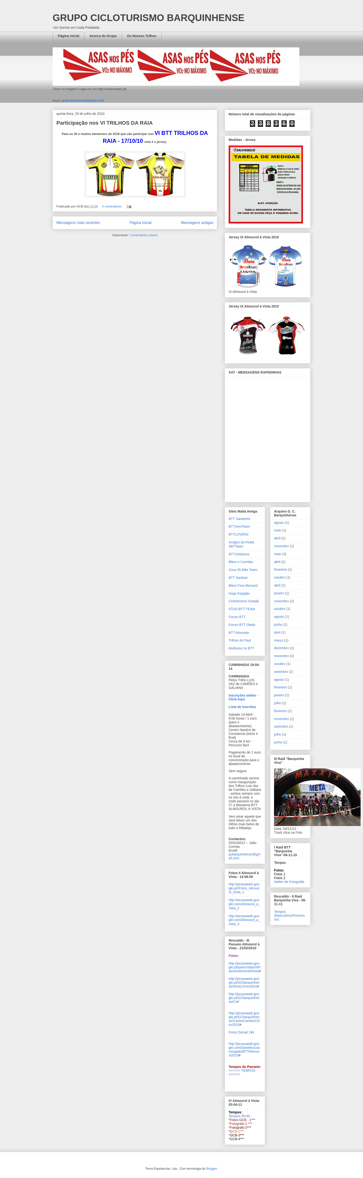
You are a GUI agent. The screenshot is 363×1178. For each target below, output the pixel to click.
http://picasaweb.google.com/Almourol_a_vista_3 (244, 920)
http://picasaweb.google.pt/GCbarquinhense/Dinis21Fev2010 (244, 982)
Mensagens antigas (197, 223)
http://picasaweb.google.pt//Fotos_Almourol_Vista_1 (244, 888)
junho (278, 624)
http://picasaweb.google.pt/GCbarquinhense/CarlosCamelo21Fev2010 (244, 1019)
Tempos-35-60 (239, 1116)
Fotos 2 (279, 878)
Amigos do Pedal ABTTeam (241, 544)
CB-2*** (238, 1131)
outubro (279, 577)
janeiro (279, 593)
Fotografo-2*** (240, 1127)
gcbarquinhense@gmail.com (83, 100)
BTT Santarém (239, 519)
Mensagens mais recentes (78, 223)
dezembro (281, 648)
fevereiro (280, 569)
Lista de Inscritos (242, 707)
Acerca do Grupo (103, 36)
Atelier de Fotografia (289, 882)
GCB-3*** (237, 1135)
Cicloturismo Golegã (244, 601)
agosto (279, 523)
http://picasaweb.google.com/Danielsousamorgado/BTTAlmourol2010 (244, 1049)
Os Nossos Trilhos (141, 36)
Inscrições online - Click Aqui (243, 697)
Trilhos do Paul (240, 640)
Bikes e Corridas (241, 562)
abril (277, 538)
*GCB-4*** (236, 1139)
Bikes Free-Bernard (243, 585)
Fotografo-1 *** (241, 1124)
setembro (281, 672)
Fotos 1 (279, 874)
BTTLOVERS (238, 534)
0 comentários (111, 206)
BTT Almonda (239, 633)
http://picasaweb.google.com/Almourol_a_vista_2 (244, 904)
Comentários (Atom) (143, 235)
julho (277, 703)
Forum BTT (237, 617)
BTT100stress (239, 554)
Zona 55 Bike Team (243, 570)
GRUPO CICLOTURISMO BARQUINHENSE (148, 17)
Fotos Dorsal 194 (241, 1032)
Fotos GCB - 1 (240, 1120)
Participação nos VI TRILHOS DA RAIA (104, 123)
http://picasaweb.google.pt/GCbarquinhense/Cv (244, 998)
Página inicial (68, 36)
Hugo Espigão (239, 593)
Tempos (280, 863)
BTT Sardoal (238, 578)
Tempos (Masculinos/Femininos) (289, 915)
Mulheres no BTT (241, 648)
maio (277, 530)
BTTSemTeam (239, 526)
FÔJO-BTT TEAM (242, 609)
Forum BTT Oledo (242, 625)
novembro (281, 546)
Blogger (211, 1168)
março (278, 640)
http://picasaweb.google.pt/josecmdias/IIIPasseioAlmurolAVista (244, 967)
